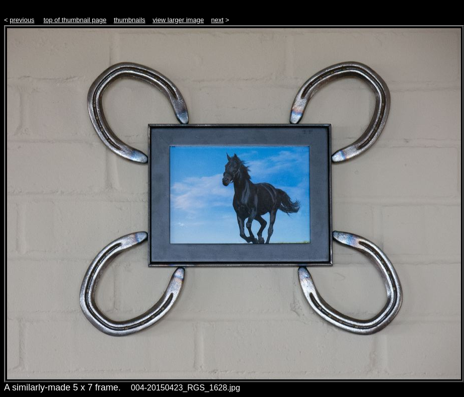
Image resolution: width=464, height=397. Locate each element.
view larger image (178, 20)
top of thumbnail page (74, 20)
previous (22, 20)
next (217, 20)
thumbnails (129, 20)
